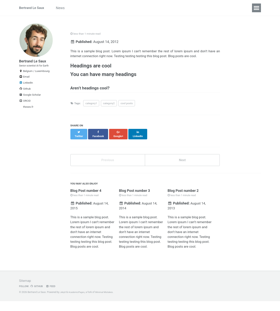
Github (25, 92)
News (64, 8)
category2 (109, 106)
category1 (91, 106)
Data (157, 8)
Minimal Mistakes (106, 302)
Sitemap (25, 291)
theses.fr (27, 110)
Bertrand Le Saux (32, 8)
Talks (128, 8)
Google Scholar (30, 98)
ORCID (25, 104)
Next (182, 160)
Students (175, 8)
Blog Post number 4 (86, 191)
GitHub (37, 296)
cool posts (127, 106)
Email (24, 80)
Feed (52, 296)
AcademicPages (77, 302)
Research (83, 8)
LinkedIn (26, 86)
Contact (216, 8)
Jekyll (63, 302)
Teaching (196, 8)
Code (143, 8)
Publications (107, 8)
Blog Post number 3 (134, 191)
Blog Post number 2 (183, 191)
